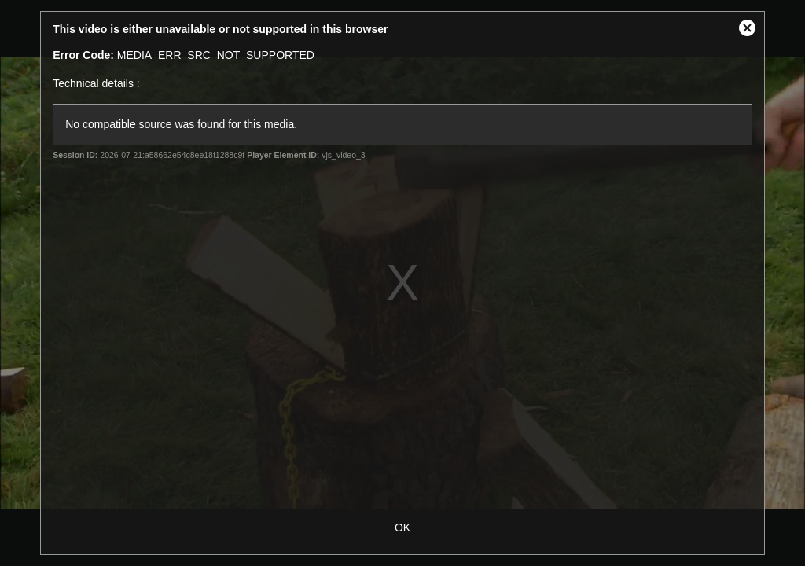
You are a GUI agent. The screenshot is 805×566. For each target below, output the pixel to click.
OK (402, 527)
